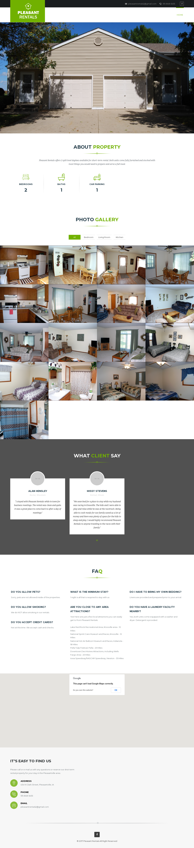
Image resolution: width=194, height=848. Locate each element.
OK (116, 690)
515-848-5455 (167, 4)
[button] (97, 707)
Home (180, 15)
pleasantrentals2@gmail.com (140, 4)
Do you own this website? (83, 690)
